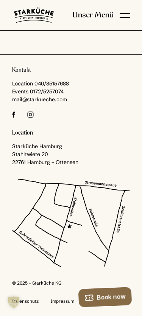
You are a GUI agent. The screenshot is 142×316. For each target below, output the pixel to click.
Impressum (62, 301)
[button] (125, 15)
